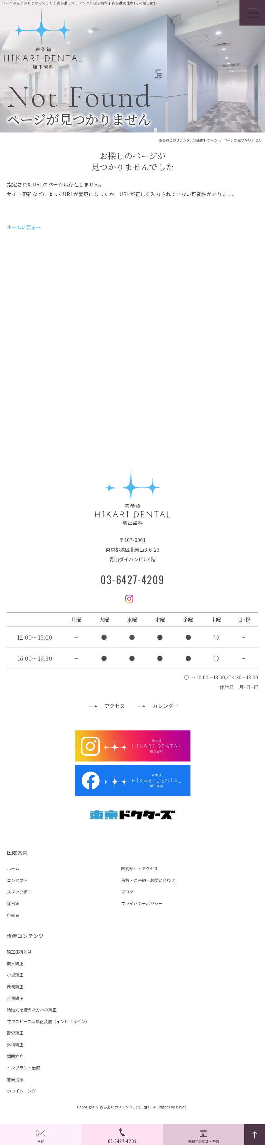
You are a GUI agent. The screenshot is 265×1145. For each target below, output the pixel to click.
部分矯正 (15, 1033)
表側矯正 (15, 986)
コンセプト (17, 880)
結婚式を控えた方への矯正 (32, 1009)
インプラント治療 (23, 1067)
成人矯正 (15, 963)
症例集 (13, 903)
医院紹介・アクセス (139, 868)
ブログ (127, 891)
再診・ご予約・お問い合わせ (148, 880)
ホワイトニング (21, 1091)
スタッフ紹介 (19, 891)
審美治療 (15, 1079)
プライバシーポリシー (142, 903)
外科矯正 (15, 1044)
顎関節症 (15, 1056)
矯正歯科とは (19, 951)
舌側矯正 (15, 998)
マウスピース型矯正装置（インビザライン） (48, 1021)
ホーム (13, 868)
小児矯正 (15, 975)
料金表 (13, 915)
